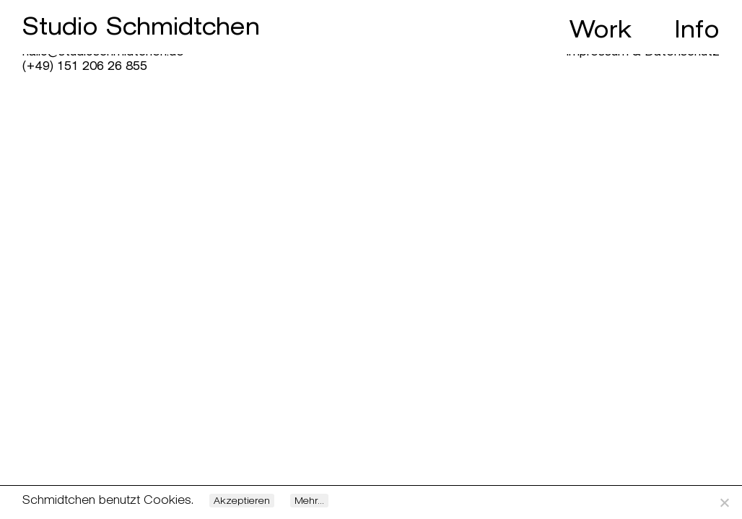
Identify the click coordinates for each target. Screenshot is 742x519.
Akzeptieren (242, 500)
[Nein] (724, 502)
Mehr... (309, 500)
